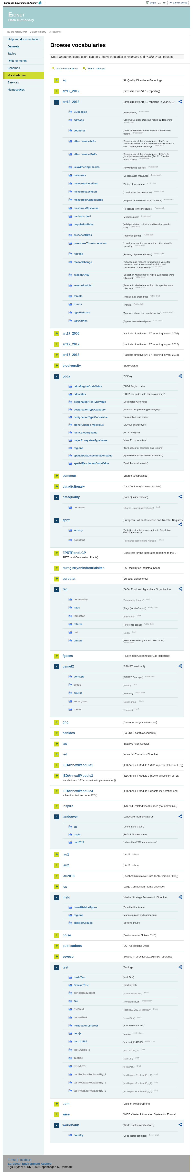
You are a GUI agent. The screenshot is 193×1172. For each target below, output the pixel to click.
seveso (67, 956)
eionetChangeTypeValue (89, 424)
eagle (77, 834)
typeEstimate (82, 312)
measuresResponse (86, 208)
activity (78, 530)
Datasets (13, 46)
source (78, 692)
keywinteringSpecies (87, 167)
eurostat (68, 578)
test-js (77, 1033)
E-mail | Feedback (19, 1159)
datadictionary (73, 486)
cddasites (80, 394)
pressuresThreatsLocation (90, 243)
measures (80, 175)
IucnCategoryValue (85, 432)
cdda (66, 376)
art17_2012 (70, 344)
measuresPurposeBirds (88, 199)
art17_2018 (70, 355)
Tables (12, 53)
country (78, 1135)
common (69, 475)
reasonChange (83, 262)
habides (68, 733)
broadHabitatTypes (85, 907)
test (65, 967)
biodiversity (71, 365)
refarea (78, 624)
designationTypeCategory (89, 409)
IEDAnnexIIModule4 (77, 791)
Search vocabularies (67, 68)
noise (66, 935)
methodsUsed (82, 216)
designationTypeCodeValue (91, 417)
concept (79, 676)
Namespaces (16, 89)
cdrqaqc (79, 119)
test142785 (80, 1041)
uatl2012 (79, 842)
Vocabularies (17, 75)
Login (153, 2)
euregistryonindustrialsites (83, 568)
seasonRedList (83, 285)
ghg (65, 722)
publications (72, 946)
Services (13, 82)
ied (64, 754)
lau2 (65, 865)
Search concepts (96, 68)
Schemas (14, 68)
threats (78, 296)
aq (64, 80)
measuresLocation (85, 191)
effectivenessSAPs (85, 154)
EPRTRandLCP (74, 553)
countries (79, 130)
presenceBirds (83, 234)
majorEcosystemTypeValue (90, 440)
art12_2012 (70, 91)
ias (64, 743)
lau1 (65, 854)
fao (64, 589)
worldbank (70, 1125)
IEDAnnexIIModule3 (77, 775)
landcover (70, 816)
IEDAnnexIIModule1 (77, 765)
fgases (67, 656)
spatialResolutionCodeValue (91, 463)
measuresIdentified (86, 183)
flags (77, 607)
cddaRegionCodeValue (88, 386)
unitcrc (78, 640)
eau (76, 1000)
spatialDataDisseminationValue (93, 455)
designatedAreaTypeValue (90, 401)
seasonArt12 (81, 274)
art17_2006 (70, 333)
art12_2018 (70, 102)
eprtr (66, 520)
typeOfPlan (81, 320)
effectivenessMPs (84, 141)
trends (78, 304)
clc (75, 826)
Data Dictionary (38, 32)
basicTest (79, 977)
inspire (67, 806)
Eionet (23, 32)
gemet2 (68, 666)
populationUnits (83, 224)
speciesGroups (83, 922)
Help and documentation (23, 39)
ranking (78, 253)
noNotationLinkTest (86, 1025)
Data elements (17, 60)
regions (78, 448)
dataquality (71, 497)
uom (65, 1103)
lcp (64, 886)
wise (66, 1114)
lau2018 (68, 876)
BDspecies (80, 111)
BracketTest (81, 985)
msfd (66, 897)
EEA (24, 3)
